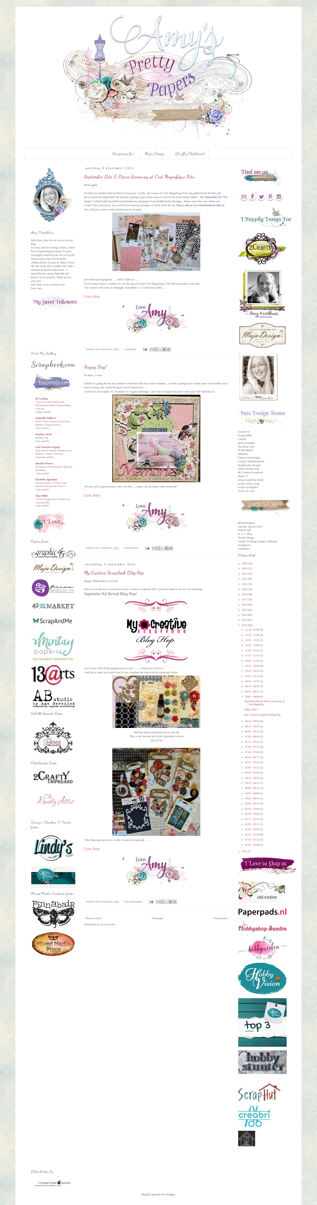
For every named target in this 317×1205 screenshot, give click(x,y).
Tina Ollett (41, 495)
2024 (245, 568)
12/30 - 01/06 (252, 629)
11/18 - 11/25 (252, 650)
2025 (245, 563)
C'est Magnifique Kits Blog (161, 283)
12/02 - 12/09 (252, 645)
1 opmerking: (130, 349)
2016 (245, 604)
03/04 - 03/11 (252, 803)
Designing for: (123, 153)
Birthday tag (41, 437)
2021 (245, 584)
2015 (245, 609)
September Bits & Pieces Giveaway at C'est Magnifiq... (264, 703)
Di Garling (41, 398)
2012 (245, 625)
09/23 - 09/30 (252, 686)
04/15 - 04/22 (252, 783)
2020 (245, 589)
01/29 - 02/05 (252, 829)
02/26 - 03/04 (252, 808)
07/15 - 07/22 (252, 741)
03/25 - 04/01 (252, 798)
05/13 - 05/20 (252, 762)
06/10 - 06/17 (252, 757)
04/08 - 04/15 (252, 788)
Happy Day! (95, 367)
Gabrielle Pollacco (45, 418)
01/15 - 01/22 (252, 839)
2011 (245, 851)
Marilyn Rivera (44, 463)
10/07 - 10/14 (252, 676)
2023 (245, 573)
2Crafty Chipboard (190, 153)
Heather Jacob (43, 434)
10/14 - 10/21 (252, 670)
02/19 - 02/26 (252, 813)
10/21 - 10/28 (252, 665)
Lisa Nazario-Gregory (47, 447)
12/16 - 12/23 (252, 640)
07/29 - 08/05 (252, 736)
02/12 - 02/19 (252, 819)
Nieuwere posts (93, 918)
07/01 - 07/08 (252, 752)
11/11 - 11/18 (252, 655)
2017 (245, 599)
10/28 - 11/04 (252, 660)
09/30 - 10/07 (252, 681)
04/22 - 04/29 (252, 777)
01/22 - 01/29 (252, 834)
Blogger (171, 1194)
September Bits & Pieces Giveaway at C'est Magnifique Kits (139, 177)
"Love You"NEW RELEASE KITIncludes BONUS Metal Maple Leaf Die (53, 405)
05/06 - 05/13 (252, 767)
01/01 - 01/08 (252, 844)
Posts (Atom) (108, 924)
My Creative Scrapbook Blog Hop (114, 573)
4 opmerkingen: (131, 547)
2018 (245, 594)
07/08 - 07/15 (252, 746)
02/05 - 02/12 (252, 824)
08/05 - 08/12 (252, 731)
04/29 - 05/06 (252, 772)
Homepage (157, 918)
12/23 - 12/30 (252, 635)
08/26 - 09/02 (252, 721)
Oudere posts (220, 918)
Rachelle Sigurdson (46, 479)
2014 (245, 614)
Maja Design (155, 153)
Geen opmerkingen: (133, 901)
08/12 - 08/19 (252, 726)
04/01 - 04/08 (252, 793)
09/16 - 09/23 (252, 691)
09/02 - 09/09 (252, 696)
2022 (245, 578)
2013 (245, 620)
